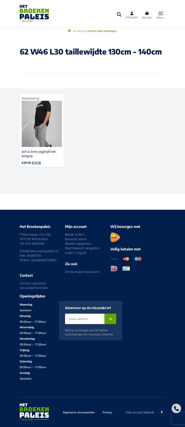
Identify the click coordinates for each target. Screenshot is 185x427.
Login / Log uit (75, 252)
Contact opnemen (33, 283)
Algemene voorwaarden (79, 412)
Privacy (107, 412)
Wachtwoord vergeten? (82, 248)
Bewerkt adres (76, 239)
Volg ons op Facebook (145, 412)
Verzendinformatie (34, 288)
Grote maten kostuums (82, 272)
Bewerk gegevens (78, 243)
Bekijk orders (75, 234)
